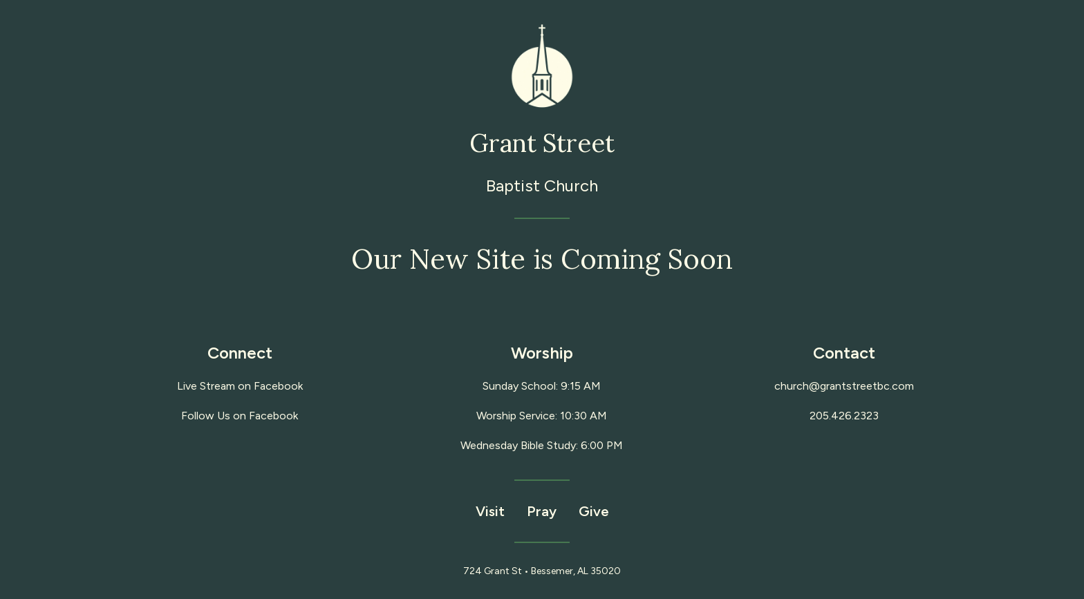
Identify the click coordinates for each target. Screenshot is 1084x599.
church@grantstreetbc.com (844, 385)
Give (594, 511)
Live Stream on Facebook (240, 385)
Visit (490, 511)
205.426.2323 (844, 415)
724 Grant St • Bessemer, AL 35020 (542, 571)
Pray (542, 511)
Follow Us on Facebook (239, 415)
